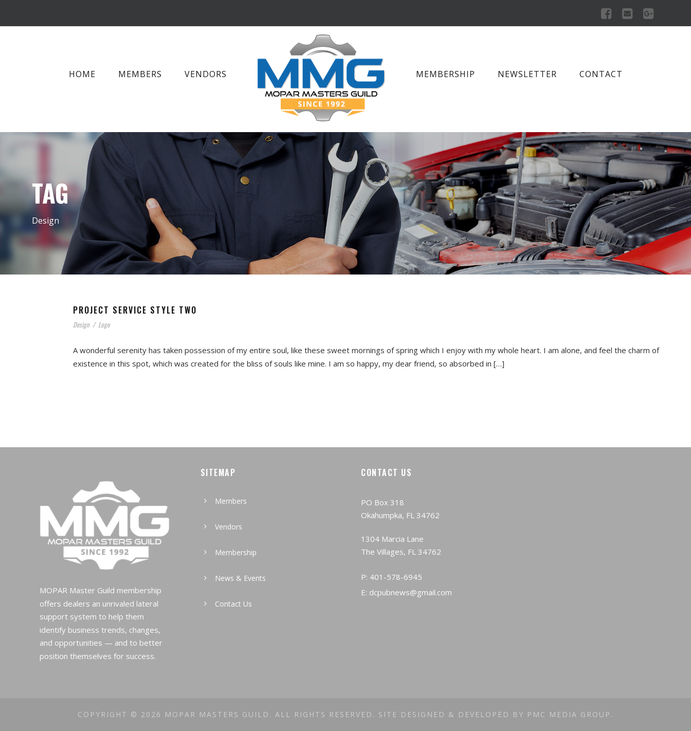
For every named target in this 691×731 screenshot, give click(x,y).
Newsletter (527, 74)
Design (81, 324)
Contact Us (233, 604)
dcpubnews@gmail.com (410, 592)
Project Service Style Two (135, 310)
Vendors (206, 74)
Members (140, 74)
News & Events (240, 578)
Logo (104, 324)
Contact (601, 74)
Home (82, 74)
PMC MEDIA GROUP (569, 714)
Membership (445, 74)
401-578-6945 (396, 577)
